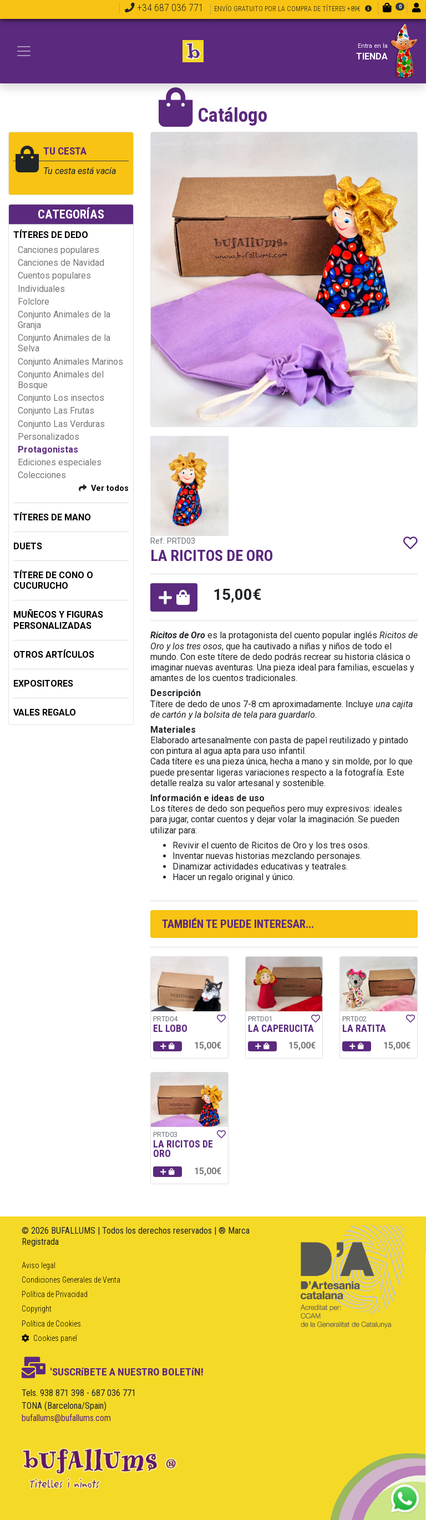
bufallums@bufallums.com (66, 1418)
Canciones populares (58, 250)
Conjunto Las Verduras (61, 424)
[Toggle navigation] (24, 51)
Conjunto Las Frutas (56, 410)
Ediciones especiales (60, 462)
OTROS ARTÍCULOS (53, 654)
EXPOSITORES (43, 683)
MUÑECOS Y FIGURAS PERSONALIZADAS (58, 619)
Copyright (37, 1308)
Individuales (41, 289)
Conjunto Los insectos (61, 398)
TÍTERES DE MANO (52, 517)
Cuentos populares (54, 275)
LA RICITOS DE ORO (183, 1149)
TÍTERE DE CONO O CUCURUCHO (53, 580)
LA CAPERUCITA (281, 1028)
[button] (173, 597)
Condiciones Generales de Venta (71, 1279)
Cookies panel (49, 1338)
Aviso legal (38, 1265)
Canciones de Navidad (61, 262)
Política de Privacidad (55, 1294)
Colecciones (42, 475)
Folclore (33, 301)
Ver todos (110, 488)
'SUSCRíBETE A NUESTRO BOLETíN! (113, 1371)
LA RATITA (364, 1028)
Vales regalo (44, 712)
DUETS (27, 546)
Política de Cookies (51, 1323)
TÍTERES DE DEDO (50, 235)
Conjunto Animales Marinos (70, 361)
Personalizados (48, 436)
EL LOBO (170, 1028)
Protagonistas (48, 449)
